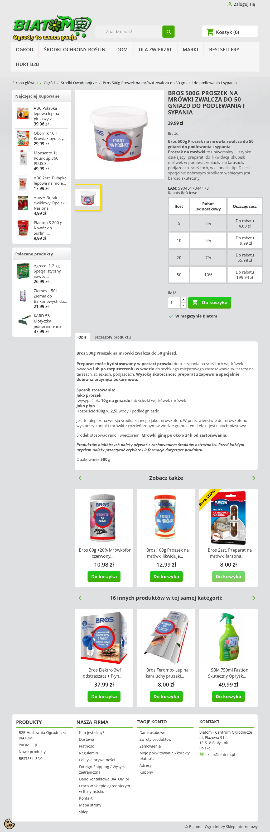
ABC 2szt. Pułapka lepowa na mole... (50, 180)
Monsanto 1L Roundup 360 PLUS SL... (46, 158)
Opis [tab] (82, 337)
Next (251, 476)
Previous (78, 476)
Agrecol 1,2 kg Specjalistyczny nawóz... (47, 271)
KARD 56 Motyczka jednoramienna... (49, 321)
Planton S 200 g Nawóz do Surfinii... (48, 228)
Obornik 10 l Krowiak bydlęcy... (50, 135)
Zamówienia (150, 746)
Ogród (24, 49)
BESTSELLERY (224, 49)
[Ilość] (174, 303)
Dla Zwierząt (155, 49)
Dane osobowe (152, 732)
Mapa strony (90, 805)
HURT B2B (27, 64)
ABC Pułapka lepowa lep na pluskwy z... (46, 113)
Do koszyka (210, 302)
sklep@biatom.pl (220, 754)
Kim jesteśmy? (91, 732)
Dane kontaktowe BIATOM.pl (104, 778)
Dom (122, 49)
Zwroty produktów (155, 739)
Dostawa (86, 739)
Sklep (84, 811)
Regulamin (88, 752)
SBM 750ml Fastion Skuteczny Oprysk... (228, 673)
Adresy (145, 765)
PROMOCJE (28, 744)
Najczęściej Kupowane (37, 96)
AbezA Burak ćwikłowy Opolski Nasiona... (50, 203)
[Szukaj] (135, 32)
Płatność (86, 746)
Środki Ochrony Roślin (74, 49)
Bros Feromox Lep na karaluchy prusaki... (167, 673)
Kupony (146, 772)
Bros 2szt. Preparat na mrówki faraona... (230, 553)
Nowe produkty (32, 751)
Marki (190, 49)
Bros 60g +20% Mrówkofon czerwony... (105, 553)
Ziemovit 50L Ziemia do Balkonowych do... (50, 296)
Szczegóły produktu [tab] (113, 337)
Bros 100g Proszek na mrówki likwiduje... (167, 553)
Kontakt (86, 798)
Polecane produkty (34, 253)
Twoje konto (152, 722)
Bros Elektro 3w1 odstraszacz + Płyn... (102, 673)
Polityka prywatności (97, 759)
